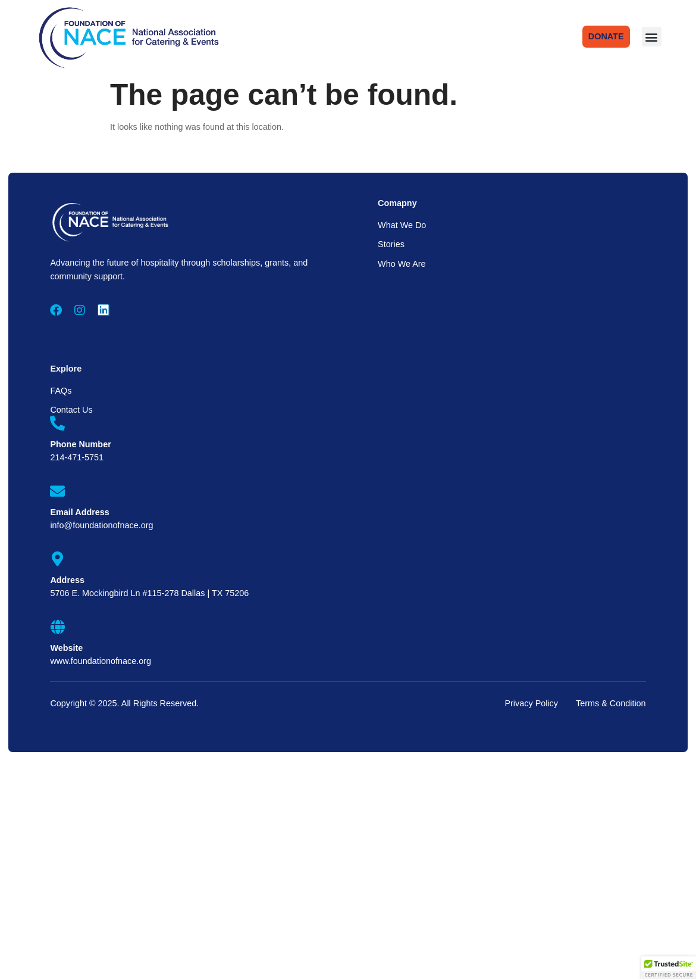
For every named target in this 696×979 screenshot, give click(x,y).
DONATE (606, 36)
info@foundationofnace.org (101, 525)
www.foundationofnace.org (100, 661)
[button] (651, 36)
